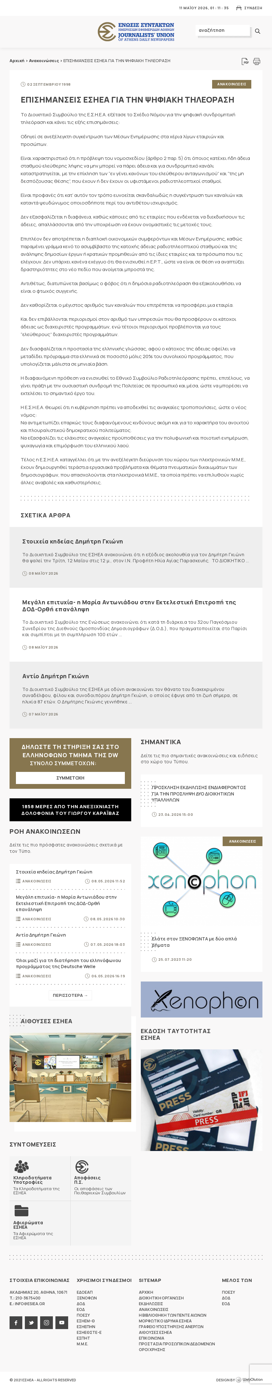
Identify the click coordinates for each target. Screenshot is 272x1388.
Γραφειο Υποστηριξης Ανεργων (171, 1326)
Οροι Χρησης (152, 1349)
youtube (61, 1322)
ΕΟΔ (81, 1309)
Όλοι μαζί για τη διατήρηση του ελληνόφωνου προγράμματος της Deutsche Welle (68, 963)
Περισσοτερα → (70, 995)
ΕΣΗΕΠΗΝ (86, 1326)
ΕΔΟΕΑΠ (85, 1292)
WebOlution (249, 1380)
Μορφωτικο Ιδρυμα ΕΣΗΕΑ (165, 1321)
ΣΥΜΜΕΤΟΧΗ (70, 778)
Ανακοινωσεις (231, 84)
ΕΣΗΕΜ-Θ (86, 1321)
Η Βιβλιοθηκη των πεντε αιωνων (172, 1315)
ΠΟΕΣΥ (83, 1315)
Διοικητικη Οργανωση (161, 1298)
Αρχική (17, 60)
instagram (46, 1322)
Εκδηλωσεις (151, 1303)
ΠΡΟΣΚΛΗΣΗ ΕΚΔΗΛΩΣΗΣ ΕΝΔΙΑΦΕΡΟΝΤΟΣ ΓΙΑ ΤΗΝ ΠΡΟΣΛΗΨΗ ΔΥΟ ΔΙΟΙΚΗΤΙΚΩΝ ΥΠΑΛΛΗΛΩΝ (199, 793)
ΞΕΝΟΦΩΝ (87, 1298)
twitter (31, 1322)
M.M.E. (82, 1344)
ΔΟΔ (81, 1303)
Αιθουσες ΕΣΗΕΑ (47, 1021)
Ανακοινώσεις (44, 60)
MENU (14, 7)
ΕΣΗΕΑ (136, 32)
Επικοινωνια (151, 1338)
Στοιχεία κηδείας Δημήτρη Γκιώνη (72, 541)
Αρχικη (146, 1292)
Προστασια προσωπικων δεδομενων (177, 1344)
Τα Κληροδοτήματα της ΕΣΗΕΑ (40, 1185)
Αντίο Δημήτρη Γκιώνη (55, 676)
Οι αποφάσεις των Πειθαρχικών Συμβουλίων (100, 1185)
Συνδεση (253, 7)
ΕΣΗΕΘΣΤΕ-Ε (89, 1332)
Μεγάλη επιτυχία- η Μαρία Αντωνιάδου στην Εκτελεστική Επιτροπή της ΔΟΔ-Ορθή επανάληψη (129, 605)
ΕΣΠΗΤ (83, 1338)
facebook (16, 1322)
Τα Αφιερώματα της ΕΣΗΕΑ (40, 1230)
